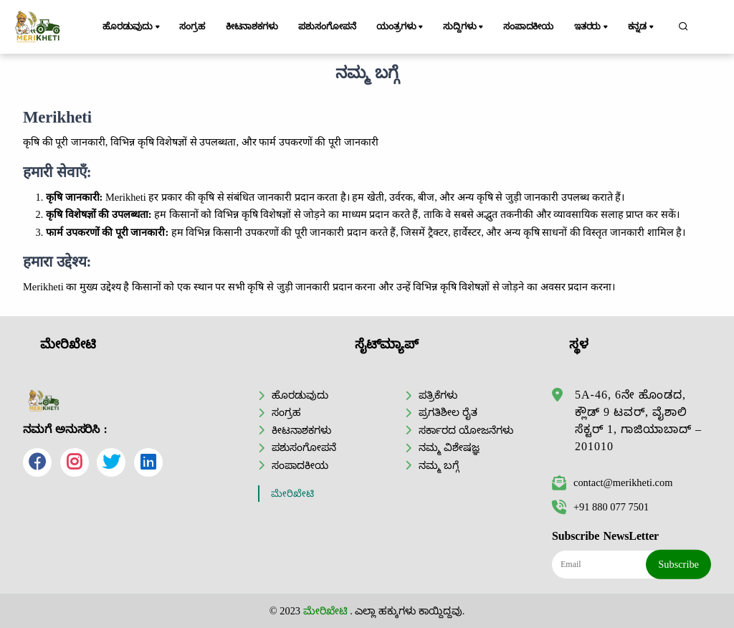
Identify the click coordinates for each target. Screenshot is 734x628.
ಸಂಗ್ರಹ (192, 27)
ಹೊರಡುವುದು (132, 27)
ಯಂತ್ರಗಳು (400, 27)
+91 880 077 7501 (600, 507)
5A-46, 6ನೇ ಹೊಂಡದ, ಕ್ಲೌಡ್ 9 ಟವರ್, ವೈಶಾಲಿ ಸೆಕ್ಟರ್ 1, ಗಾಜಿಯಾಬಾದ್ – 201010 (638, 420)
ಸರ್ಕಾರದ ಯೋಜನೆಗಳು (466, 430)
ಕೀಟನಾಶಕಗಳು (252, 27)
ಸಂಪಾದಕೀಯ (528, 27)
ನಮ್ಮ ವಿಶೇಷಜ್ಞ (449, 447)
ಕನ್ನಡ (642, 27)
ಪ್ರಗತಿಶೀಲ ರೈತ (448, 412)
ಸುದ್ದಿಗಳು (464, 27)
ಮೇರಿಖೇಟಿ (292, 493)
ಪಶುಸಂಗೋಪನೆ (327, 27)
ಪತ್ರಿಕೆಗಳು (438, 395)
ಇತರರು (592, 27)
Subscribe (678, 564)
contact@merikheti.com (612, 482)
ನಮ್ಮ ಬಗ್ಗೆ (439, 465)
